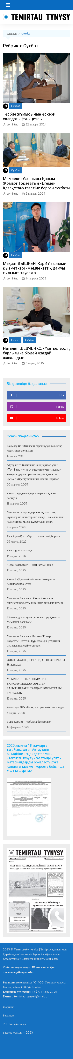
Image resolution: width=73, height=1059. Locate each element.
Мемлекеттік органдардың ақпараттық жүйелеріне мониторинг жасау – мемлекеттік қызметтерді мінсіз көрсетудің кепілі (35, 517)
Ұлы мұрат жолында (19, 550)
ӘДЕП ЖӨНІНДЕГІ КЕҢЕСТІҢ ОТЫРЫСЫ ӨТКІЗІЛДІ (36, 662)
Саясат (15, 340)
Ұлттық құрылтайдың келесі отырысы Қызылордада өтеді (31, 581)
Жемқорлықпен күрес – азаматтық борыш (33, 536)
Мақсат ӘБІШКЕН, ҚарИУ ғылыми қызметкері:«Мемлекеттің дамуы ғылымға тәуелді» (34, 268)
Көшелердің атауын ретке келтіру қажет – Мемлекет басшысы (33, 619)
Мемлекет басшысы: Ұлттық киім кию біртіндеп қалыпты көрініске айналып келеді (35, 600)
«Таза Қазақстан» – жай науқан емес (30, 565)
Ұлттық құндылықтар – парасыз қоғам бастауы (31, 495)
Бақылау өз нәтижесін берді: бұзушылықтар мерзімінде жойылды (34, 448)
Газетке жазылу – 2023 (18, 1033)
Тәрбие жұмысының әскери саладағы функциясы (29, 116)
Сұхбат (15, 106)
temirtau (12, 124)
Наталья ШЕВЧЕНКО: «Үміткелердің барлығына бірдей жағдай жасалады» (36, 353)
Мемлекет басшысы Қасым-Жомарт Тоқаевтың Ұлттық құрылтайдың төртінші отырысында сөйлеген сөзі (34, 640)
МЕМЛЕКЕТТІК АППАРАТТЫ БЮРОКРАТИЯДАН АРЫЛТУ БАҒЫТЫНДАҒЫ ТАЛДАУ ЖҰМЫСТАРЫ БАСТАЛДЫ (34, 686)
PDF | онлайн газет (14, 1024)
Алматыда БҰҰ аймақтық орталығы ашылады (35, 707)
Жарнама (8, 1007)
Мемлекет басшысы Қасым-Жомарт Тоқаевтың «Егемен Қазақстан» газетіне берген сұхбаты (36, 183)
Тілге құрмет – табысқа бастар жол (29, 722)
